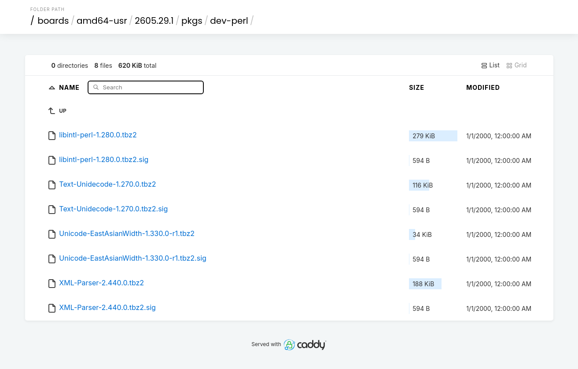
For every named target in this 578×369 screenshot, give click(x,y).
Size (416, 87)
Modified (483, 87)
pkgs (191, 21)
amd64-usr (102, 21)
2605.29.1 (154, 21)
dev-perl (229, 21)
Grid (516, 65)
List (490, 65)
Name (70, 87)
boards (53, 21)
